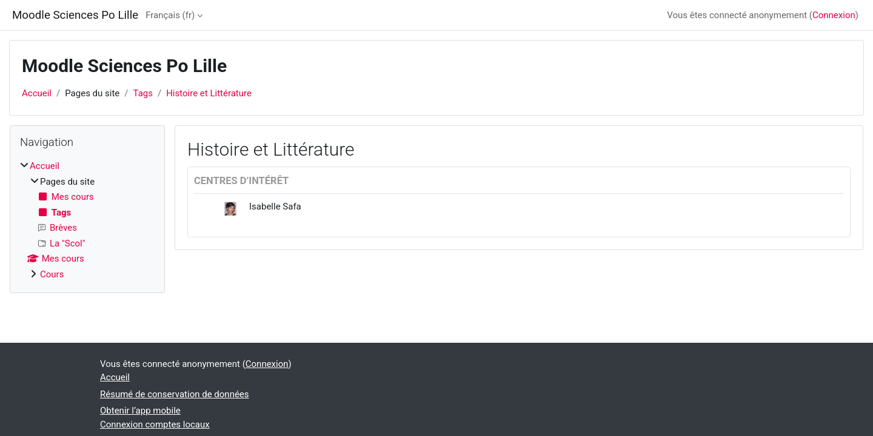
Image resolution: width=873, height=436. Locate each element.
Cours (52, 274)
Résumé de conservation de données (174, 394)
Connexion (833, 15)
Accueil (37, 93)
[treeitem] (87, 220)
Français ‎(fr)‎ (170, 15)
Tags (143, 93)
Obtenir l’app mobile (140, 410)
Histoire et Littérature (209, 93)
